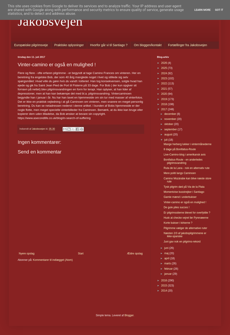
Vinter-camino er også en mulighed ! (185, 202)
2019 (164, 99)
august (168, 134)
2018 (164, 104)
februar (168, 268)
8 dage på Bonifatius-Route (180, 149)
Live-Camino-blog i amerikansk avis (184, 154)
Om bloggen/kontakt (147, 45)
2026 (164, 62)
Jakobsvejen (50, 21)
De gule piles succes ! (177, 207)
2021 (164, 88)
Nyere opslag (26, 253)
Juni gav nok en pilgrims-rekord (182, 241)
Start (80, 253)
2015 (164, 285)
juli (166, 139)
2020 (164, 93)
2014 (164, 290)
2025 (164, 68)
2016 (164, 280)
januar (168, 273)
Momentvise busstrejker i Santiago (184, 191)
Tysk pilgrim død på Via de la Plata (184, 186)
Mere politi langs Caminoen (180, 173)
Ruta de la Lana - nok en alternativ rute (186, 168)
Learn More (202, 9)
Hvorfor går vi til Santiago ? (109, 45)
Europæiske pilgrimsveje (31, 45)
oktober (169, 124)
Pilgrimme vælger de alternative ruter (185, 228)
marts (168, 263)
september (171, 129)
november (170, 119)
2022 (164, 83)
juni (166, 248)
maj (166, 253)
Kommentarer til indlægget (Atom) (53, 259)
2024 (164, 73)
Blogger (129, 315)
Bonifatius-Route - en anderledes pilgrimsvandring (183, 161)
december (170, 113)
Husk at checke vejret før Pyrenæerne (186, 217)
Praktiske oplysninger (69, 45)
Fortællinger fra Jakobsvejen (187, 45)
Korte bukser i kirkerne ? (178, 222)
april (167, 258)
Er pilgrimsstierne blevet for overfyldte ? (187, 212)
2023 (164, 78)
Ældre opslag (135, 253)
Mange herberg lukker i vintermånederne (187, 144)
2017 (164, 109)
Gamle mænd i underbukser (180, 197)
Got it (219, 9)
